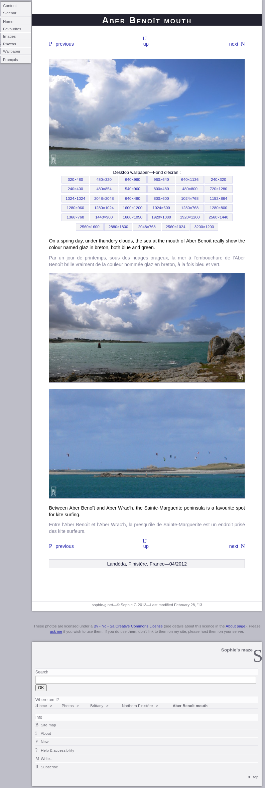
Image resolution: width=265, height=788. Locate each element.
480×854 (104, 189)
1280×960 (75, 207)
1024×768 (189, 198)
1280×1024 (104, 207)
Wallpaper (11, 51)
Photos (9, 44)
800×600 (161, 198)
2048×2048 (104, 198)
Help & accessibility (57, 750)
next (233, 44)
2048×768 (147, 226)
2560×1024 (175, 226)
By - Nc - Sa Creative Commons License (128, 626)
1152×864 (218, 198)
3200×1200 (204, 226)
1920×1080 (161, 217)
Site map (48, 725)
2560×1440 (218, 217)
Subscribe (49, 767)
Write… (47, 758)
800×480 (161, 189)
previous (65, 44)
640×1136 (189, 179)
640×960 (132, 179)
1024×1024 (75, 198)
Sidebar (9, 13)
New (44, 741)
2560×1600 (90, 226)
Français (10, 59)
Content (10, 5)
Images (9, 36)
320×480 (75, 179)
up (146, 44)
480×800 (189, 189)
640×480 (132, 198)
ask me (56, 631)
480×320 (104, 179)
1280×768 (189, 207)
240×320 (218, 179)
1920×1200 (190, 217)
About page (235, 626)
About (46, 733)
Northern (137, 705)
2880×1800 (118, 226)
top (255, 777)
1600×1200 (133, 207)
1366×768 (75, 217)
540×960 (132, 189)
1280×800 (218, 207)
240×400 (75, 189)
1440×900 (104, 217)
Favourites (12, 29)
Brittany (96, 705)
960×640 (161, 179)
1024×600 (161, 207)
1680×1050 (133, 217)
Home (8, 21)
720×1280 (218, 189)
